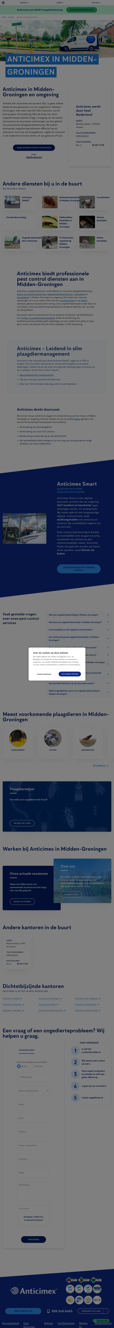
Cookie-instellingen (44, 674)
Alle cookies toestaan (69, 674)
